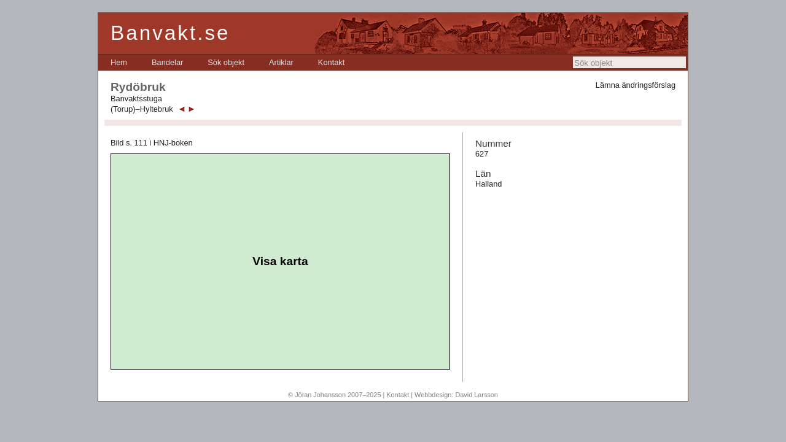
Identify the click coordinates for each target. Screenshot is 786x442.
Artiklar (281, 62)
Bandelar (167, 62)
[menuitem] (118, 62)
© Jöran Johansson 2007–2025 (334, 394)
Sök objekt (226, 62)
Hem (119, 62)
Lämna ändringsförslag (635, 85)
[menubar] (227, 62)
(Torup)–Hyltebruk (142, 109)
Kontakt (331, 62)
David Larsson (476, 394)
